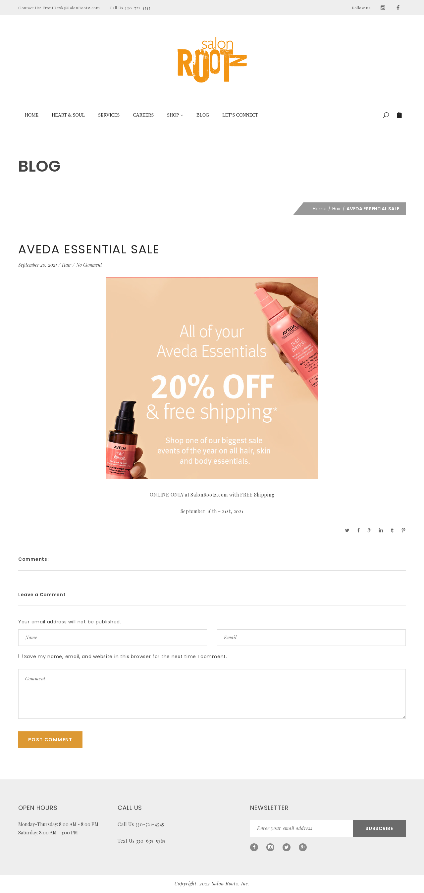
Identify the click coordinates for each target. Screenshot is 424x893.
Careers (143, 115)
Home (31, 115)
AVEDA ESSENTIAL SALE (89, 249)
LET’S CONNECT (240, 115)
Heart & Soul (68, 115)
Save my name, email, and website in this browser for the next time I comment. (125, 656)
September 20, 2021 (37, 265)
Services (109, 115)
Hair (336, 208)
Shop (175, 115)
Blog (202, 115)
